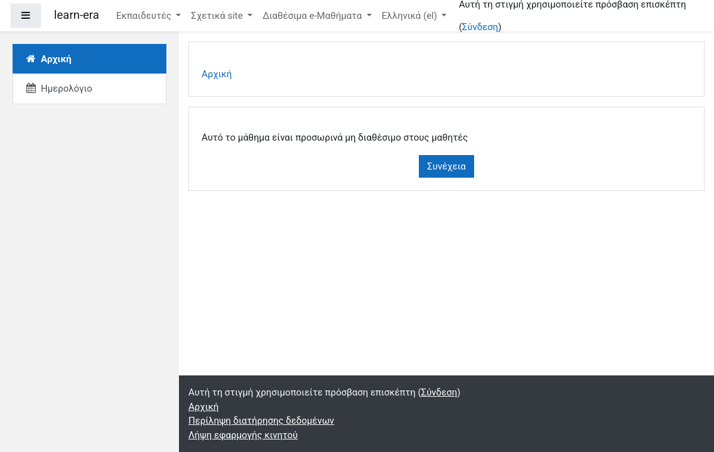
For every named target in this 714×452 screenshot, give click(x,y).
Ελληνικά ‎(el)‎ (411, 15)
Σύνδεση (480, 27)
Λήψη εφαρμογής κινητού (243, 435)
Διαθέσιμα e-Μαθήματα (313, 15)
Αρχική (217, 74)
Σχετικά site (218, 15)
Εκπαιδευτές (144, 15)
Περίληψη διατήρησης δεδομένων (261, 420)
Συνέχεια (446, 166)
